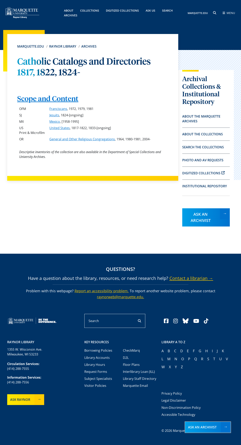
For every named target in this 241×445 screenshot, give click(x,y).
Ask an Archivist (201, 217)
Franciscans (58, 109)
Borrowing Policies (98, 350)
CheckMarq (131, 350)
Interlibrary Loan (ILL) (139, 371)
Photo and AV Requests (202, 160)
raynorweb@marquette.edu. (120, 296)
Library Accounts (97, 357)
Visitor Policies (95, 385)
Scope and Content (47, 99)
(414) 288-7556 (18, 382)
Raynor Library (62, 46)
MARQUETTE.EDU (198, 13)
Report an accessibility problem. (102, 290)
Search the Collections (203, 147)
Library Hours (94, 364)
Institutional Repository (204, 186)
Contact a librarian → (191, 278)
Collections (89, 10)
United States (59, 128)
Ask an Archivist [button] (202, 427)
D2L (126, 357)
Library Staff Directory (139, 378)
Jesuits (54, 115)
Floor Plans (131, 364)
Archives (89, 46)
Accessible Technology (178, 414)
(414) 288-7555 (18, 368)
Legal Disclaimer (173, 400)
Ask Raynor (20, 399)
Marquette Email (135, 385)
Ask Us (150, 10)
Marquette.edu (30, 46)
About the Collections (202, 134)
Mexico (54, 121)
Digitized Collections (122, 10)
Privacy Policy (171, 393)
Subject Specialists (98, 378)
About (68, 10)
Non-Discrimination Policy (181, 407)
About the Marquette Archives (201, 118)
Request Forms (95, 371)
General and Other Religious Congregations (82, 139)
